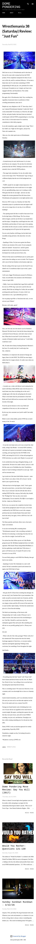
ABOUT (11, 13)
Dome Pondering (11, 5)
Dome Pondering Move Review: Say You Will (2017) (16, 789)
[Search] (28, 3)
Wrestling (11, 747)
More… (20, 13)
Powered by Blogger (18, 936)
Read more (29, 813)
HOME (3, 13)
